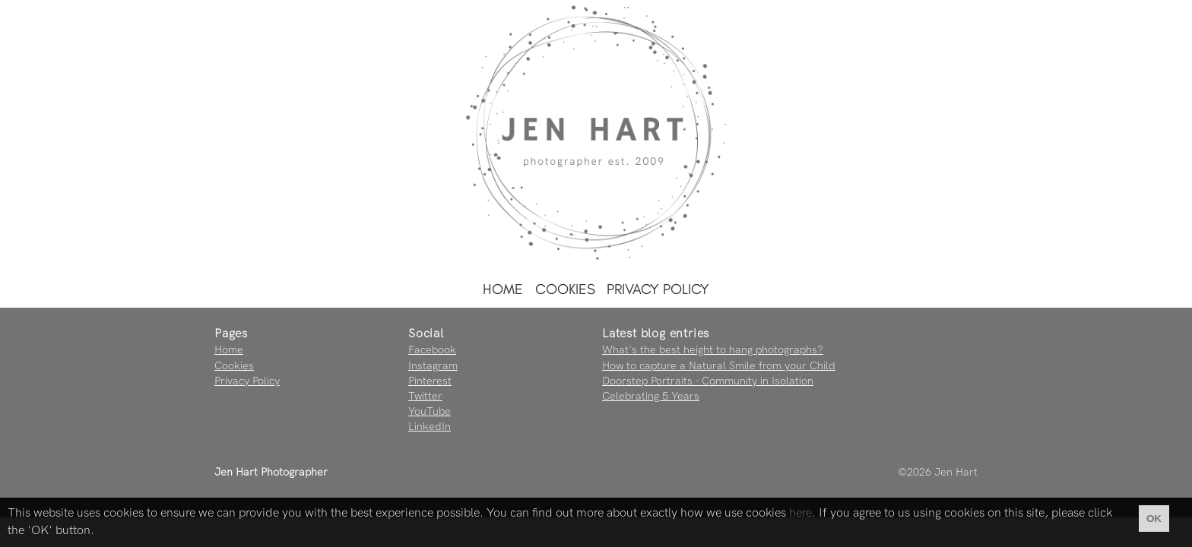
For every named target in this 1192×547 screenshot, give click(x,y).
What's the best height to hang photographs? (712, 349)
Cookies (565, 289)
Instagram (433, 365)
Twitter (425, 396)
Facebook (432, 349)
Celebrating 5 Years (650, 396)
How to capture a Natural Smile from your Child (718, 365)
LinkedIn (429, 426)
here (800, 513)
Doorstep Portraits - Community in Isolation (707, 381)
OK (1154, 518)
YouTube (429, 411)
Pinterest (430, 381)
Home (503, 289)
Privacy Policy (658, 289)
